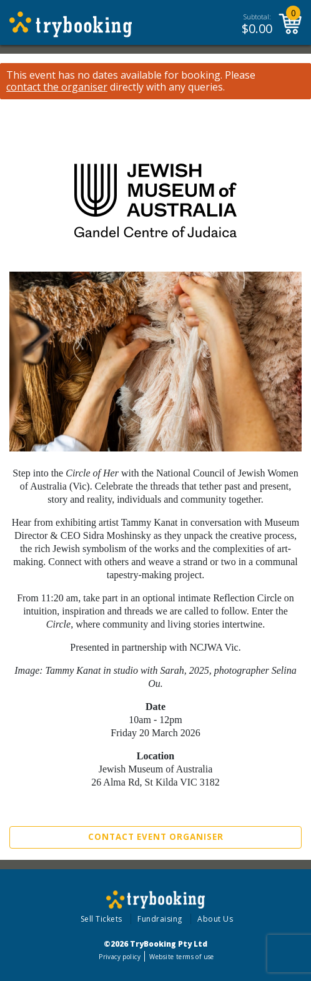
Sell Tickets (101, 919)
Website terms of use (181, 956)
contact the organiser (56, 87)
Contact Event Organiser (156, 836)
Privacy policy (120, 956)
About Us (215, 919)
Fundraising (159, 919)
